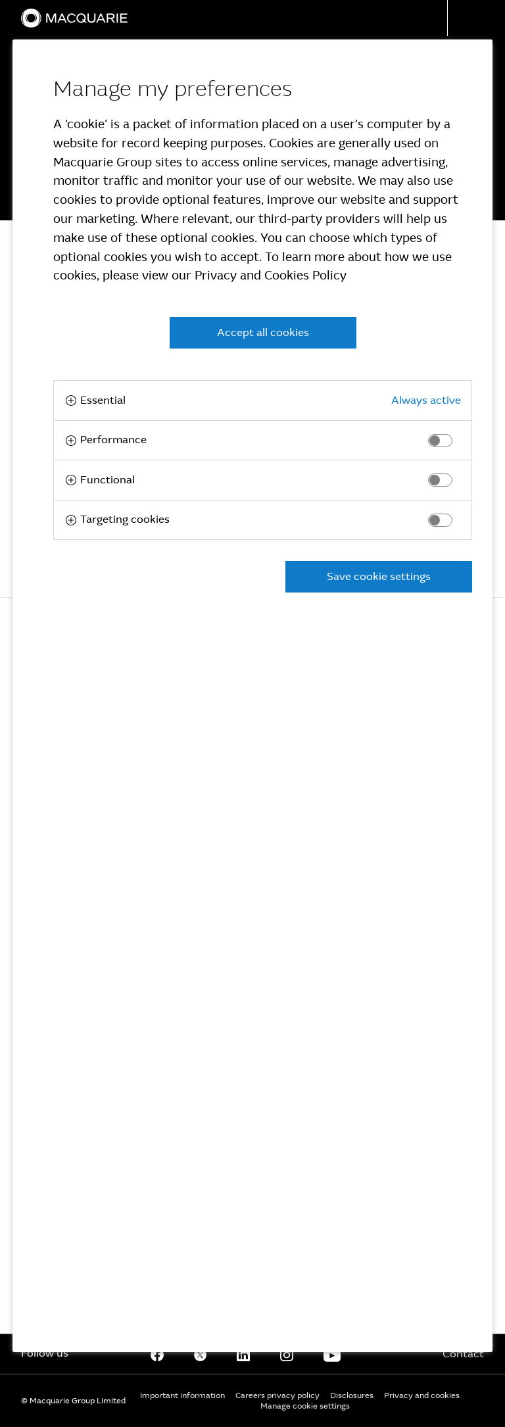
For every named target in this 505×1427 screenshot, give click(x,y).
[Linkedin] (243, 1354)
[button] (476, 18)
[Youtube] (332, 1354)
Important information (182, 1395)
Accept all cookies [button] (263, 332)
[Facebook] (157, 1354)
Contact (463, 1354)
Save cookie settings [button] (379, 576)
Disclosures (351, 1395)
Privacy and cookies (422, 1395)
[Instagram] (286, 1354)
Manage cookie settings (305, 1406)
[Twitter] (200, 1354)
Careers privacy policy (277, 1395)
